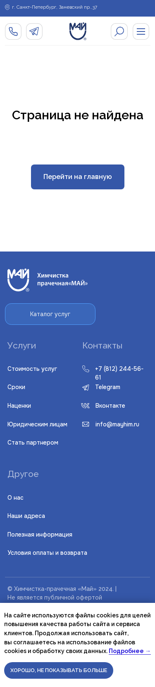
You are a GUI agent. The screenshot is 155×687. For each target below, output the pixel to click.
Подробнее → (130, 651)
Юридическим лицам (37, 424)
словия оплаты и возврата (47, 552)
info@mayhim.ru (117, 424)
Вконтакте (110, 405)
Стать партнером (32, 442)
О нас (15, 497)
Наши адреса (26, 516)
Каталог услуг (50, 314)
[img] (119, 31)
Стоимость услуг (32, 369)
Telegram (107, 387)
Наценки (19, 405)
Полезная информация (39, 534)
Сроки (16, 387)
